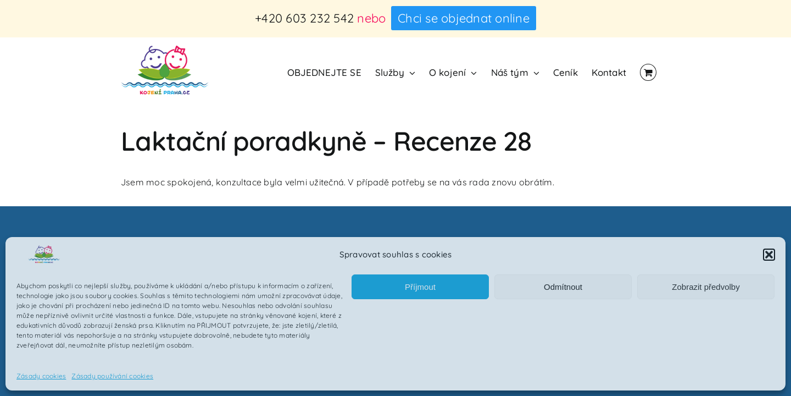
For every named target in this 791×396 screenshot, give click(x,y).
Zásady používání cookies (112, 376)
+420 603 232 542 (304, 18)
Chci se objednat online (464, 18)
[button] (769, 254)
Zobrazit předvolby (705, 287)
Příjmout (420, 287)
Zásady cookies (41, 376)
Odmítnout (563, 287)
